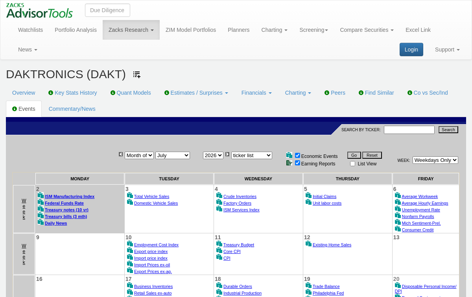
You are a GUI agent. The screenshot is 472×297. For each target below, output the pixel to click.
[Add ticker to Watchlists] (137, 75)
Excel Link (418, 30)
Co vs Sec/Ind (427, 93)
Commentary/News (72, 109)
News (27, 49)
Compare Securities (367, 30)
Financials (257, 93)
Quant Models (131, 93)
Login (411, 49)
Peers (334, 93)
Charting (275, 30)
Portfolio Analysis (76, 30)
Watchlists (30, 30)
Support (447, 49)
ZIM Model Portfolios (191, 30)
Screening (313, 30)
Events (23, 109)
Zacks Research (131, 30)
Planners (238, 30)
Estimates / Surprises (196, 93)
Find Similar (376, 93)
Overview (23, 93)
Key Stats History (72, 93)
